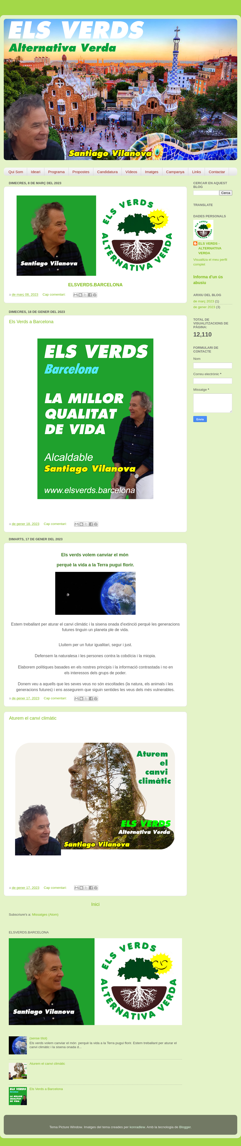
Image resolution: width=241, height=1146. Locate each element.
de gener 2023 (204, 307)
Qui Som (16, 172)
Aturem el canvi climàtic (32, 718)
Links (196, 172)
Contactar (217, 172)
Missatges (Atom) (45, 914)
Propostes (81, 172)
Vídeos (131, 172)
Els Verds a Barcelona (31, 321)
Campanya (175, 172)
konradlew (137, 1127)
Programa (56, 172)
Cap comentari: (55, 294)
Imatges (151, 172)
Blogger (185, 1127)
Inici (95, 904)
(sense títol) (38, 1038)
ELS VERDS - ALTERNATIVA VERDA (209, 248)
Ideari (35, 172)
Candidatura (107, 172)
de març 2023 (203, 301)
